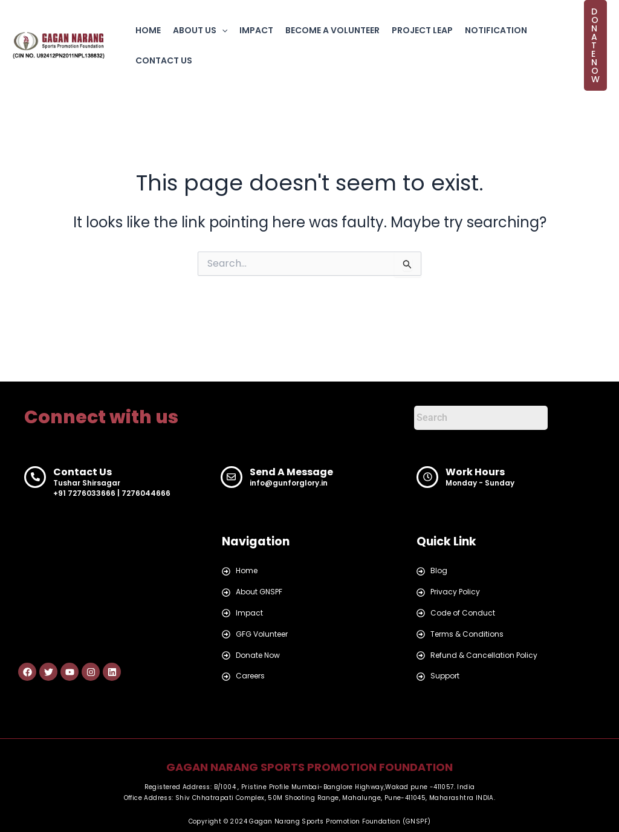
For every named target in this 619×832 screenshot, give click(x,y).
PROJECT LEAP (422, 30)
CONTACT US (163, 60)
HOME (148, 30)
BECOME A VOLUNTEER (332, 30)
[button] (221, 30)
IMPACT (256, 30)
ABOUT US (200, 30)
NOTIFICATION (496, 30)
